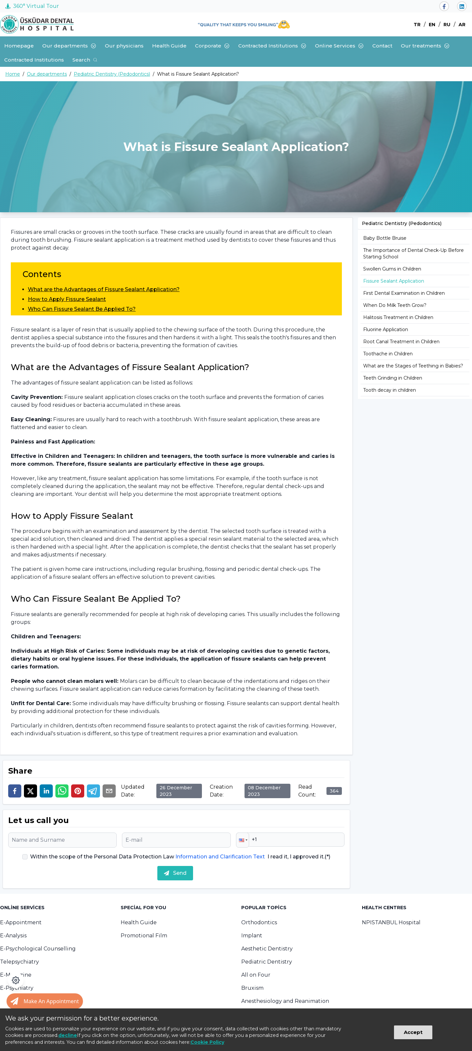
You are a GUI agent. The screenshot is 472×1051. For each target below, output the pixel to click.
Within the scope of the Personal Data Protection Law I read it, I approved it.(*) (180, 857)
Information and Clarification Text (220, 857)
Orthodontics (259, 922)
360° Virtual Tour (32, 6)
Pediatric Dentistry (266, 962)
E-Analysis (13, 935)
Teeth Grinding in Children (392, 378)
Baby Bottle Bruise (384, 238)
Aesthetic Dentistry (267, 949)
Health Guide (169, 46)
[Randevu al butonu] (45, 1001)
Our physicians (124, 46)
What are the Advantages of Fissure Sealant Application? (104, 289)
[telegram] (93, 791)
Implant (251, 935)
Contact (382, 46)
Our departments (69, 46)
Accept (413, 1032)
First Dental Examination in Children (404, 293)
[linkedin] (46, 791)
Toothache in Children (388, 354)
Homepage (19, 46)
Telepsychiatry (19, 962)
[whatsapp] (62, 791)
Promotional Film (144, 935)
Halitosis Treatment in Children (398, 317)
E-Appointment (21, 922)
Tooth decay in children (389, 390)
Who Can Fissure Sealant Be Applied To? (82, 309)
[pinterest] (77, 791)
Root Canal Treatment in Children (401, 342)
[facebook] (14, 791)
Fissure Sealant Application (393, 281)
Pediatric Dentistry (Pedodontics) (112, 74)
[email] (109, 791)
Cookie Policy (207, 1042)
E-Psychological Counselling (38, 949)
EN (432, 25)
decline (67, 1035)
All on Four (255, 975)
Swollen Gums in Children (392, 269)
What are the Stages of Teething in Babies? (413, 366)
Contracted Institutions (272, 46)
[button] (242, 840)
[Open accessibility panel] (16, 980)
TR (417, 25)
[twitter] (30, 791)
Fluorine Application (385, 329)
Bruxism (252, 988)
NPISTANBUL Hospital (391, 922)
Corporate (212, 46)
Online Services (339, 46)
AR (462, 25)
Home (12, 74)
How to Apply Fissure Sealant (67, 299)
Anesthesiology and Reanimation (285, 1001)
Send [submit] (175, 873)
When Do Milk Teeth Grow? (394, 305)
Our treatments (425, 46)
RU (446, 25)
